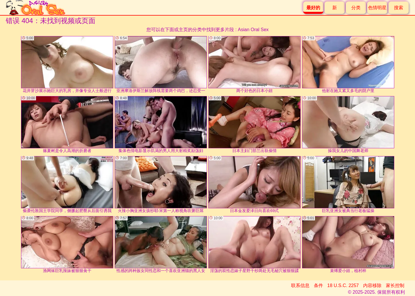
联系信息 (300, 285)
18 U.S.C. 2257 (343, 285)
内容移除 (372, 285)
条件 (318, 285)
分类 (356, 7)
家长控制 (395, 285)
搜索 (398, 7)
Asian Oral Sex (253, 29)
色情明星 (377, 7)
